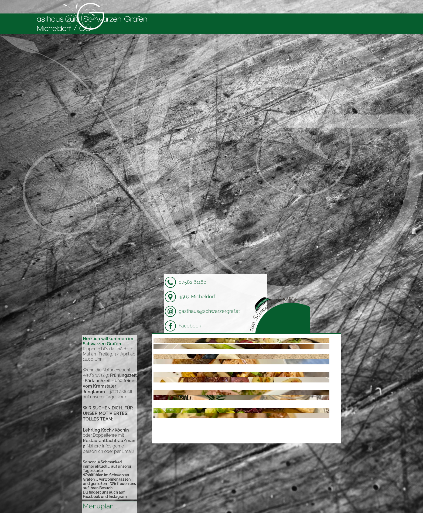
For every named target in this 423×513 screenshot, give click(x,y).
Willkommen (211, 6)
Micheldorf (278, 6)
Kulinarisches (245, 6)
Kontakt (338, 6)
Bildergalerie (309, 6)
